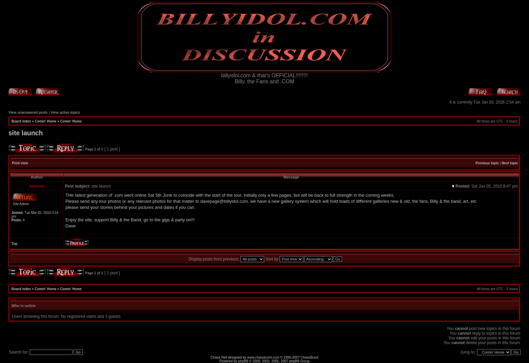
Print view (20, 163)
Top (14, 244)
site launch (25, 133)
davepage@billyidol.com (224, 201)
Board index (21, 121)
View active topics (65, 112)
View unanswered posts (28, 112)
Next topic (510, 163)
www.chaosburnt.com (263, 357)
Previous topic (487, 163)
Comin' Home (45, 121)
